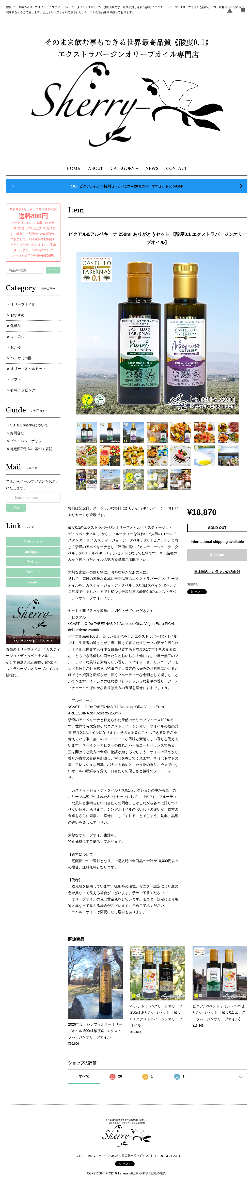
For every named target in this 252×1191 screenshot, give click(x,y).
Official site (33, 541)
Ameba (33, 582)
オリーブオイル (22, 304)
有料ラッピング (22, 390)
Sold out (217, 555)
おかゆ (15, 347)
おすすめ (17, 315)
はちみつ (17, 337)
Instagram (33, 551)
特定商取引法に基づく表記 (31, 449)
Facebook (33, 572)
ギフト (15, 379)
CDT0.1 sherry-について (29, 425)
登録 (16, 508)
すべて (84, 1076)
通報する (192, 584)
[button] (124, 168)
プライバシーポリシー (27, 441)
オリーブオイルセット (28, 369)
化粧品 (15, 326)
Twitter (33, 561)
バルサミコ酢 (21, 358)
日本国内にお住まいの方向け (217, 572)
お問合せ (17, 433)
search (53, 270)
